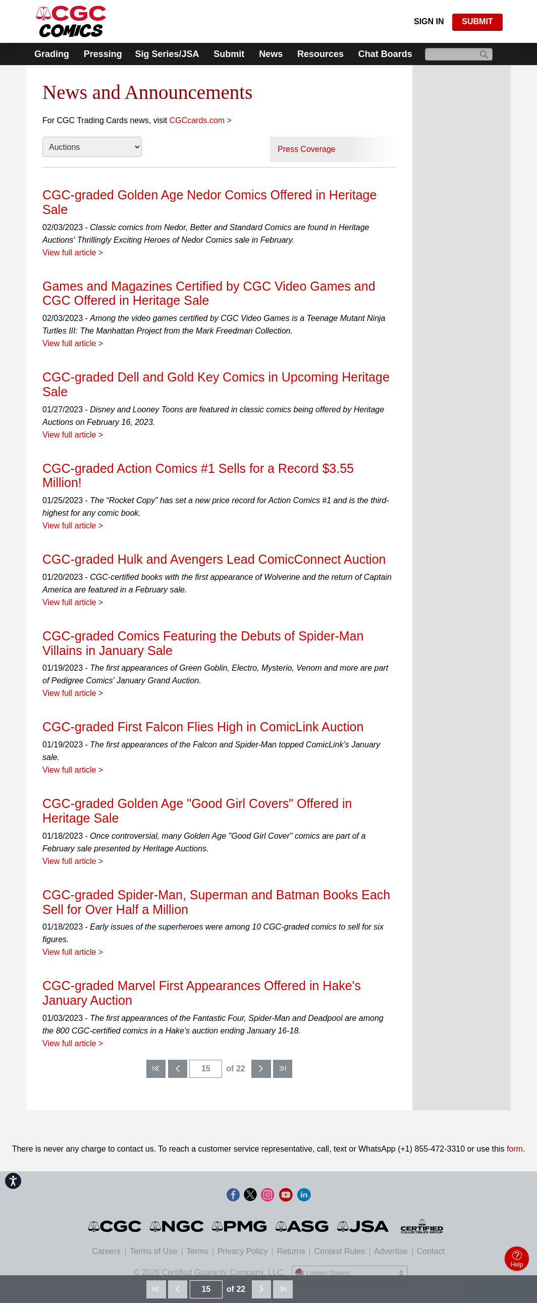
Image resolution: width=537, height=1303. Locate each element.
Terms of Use (153, 1251)
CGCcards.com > (201, 120)
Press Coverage (307, 149)
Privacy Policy (243, 1251)
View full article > (72, 252)
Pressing (103, 54)
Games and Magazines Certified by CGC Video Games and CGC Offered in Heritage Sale (208, 293)
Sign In (429, 21)
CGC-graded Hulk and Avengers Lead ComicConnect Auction (214, 559)
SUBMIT (477, 21)
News (271, 54)
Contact (431, 1251)
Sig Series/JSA (167, 54)
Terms (197, 1251)
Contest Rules (339, 1251)
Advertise (391, 1251)
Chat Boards (385, 54)
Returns (291, 1251)
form (515, 1149)
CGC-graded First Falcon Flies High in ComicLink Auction (202, 727)
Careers (106, 1251)
